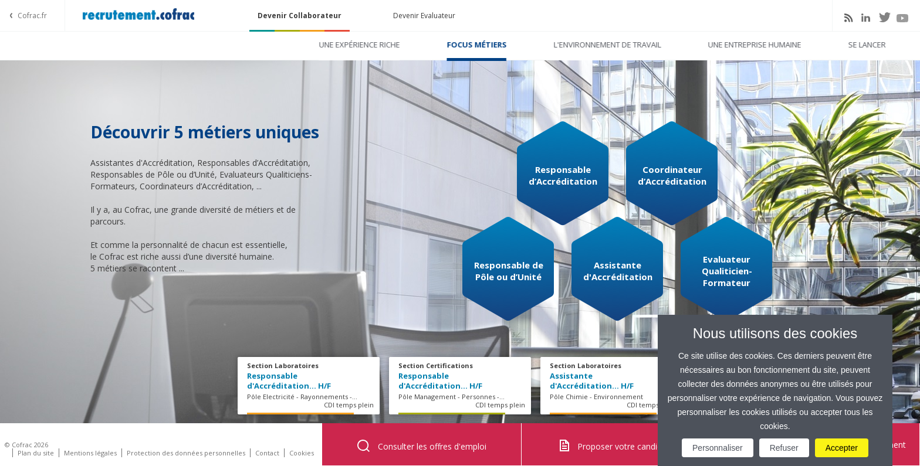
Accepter (842, 448)
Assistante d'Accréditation (617, 271)
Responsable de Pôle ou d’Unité (508, 271)
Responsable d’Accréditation (563, 175)
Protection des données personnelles (186, 452)
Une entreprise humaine (612, 44)
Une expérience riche (217, 44)
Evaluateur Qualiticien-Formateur (727, 270)
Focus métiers (334, 44)
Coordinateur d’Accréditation (672, 175)
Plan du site (36, 452)
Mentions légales (90, 452)
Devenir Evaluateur (424, 16)
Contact (267, 452)
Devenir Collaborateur (299, 16)
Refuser (784, 448)
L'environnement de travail (465, 44)
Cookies (301, 452)
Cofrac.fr (32, 16)
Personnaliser (717, 448)
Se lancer (724, 44)
